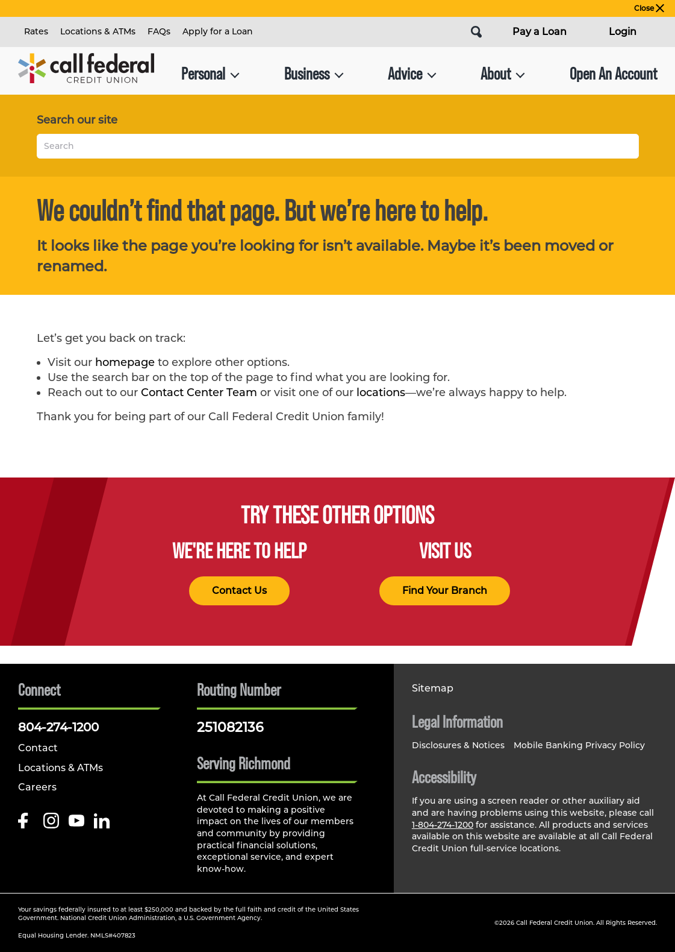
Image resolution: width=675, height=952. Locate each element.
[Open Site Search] (476, 32)
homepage (125, 362)
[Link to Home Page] (86, 74)
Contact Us (239, 590)
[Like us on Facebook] (26, 824)
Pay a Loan (539, 31)
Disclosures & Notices (458, 745)
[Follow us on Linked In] (102, 824)
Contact (38, 748)
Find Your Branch (444, 590)
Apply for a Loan (217, 31)
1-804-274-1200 (442, 824)
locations (380, 392)
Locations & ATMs (97, 31)
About (503, 74)
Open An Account (613, 74)
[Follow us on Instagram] (51, 824)
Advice (412, 74)
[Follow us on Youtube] (76, 824)
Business (314, 74)
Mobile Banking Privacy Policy (579, 745)
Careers (37, 787)
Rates (36, 31)
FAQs (159, 31)
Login (622, 31)
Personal (210, 74)
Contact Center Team (199, 392)
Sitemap (432, 688)
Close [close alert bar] (649, 8)
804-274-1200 (58, 727)
